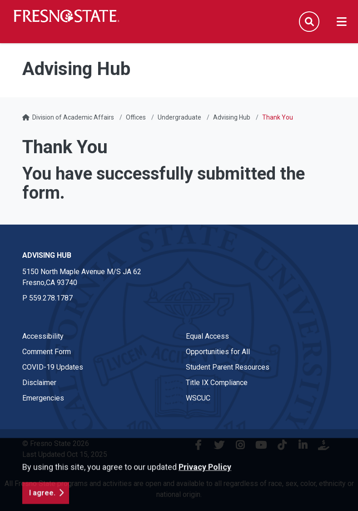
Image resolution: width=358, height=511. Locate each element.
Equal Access (207, 336)
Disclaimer (39, 382)
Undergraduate (179, 117)
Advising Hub (231, 117)
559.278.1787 (51, 298)
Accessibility (43, 336)
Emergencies (43, 398)
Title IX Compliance (217, 382)
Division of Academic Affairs (73, 117)
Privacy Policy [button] (205, 488)
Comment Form (46, 351)
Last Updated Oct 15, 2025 (64, 454)
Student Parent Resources (227, 367)
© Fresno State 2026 (55, 443)
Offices (136, 117)
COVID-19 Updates (52, 367)
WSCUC (198, 398)
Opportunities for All (218, 351)
